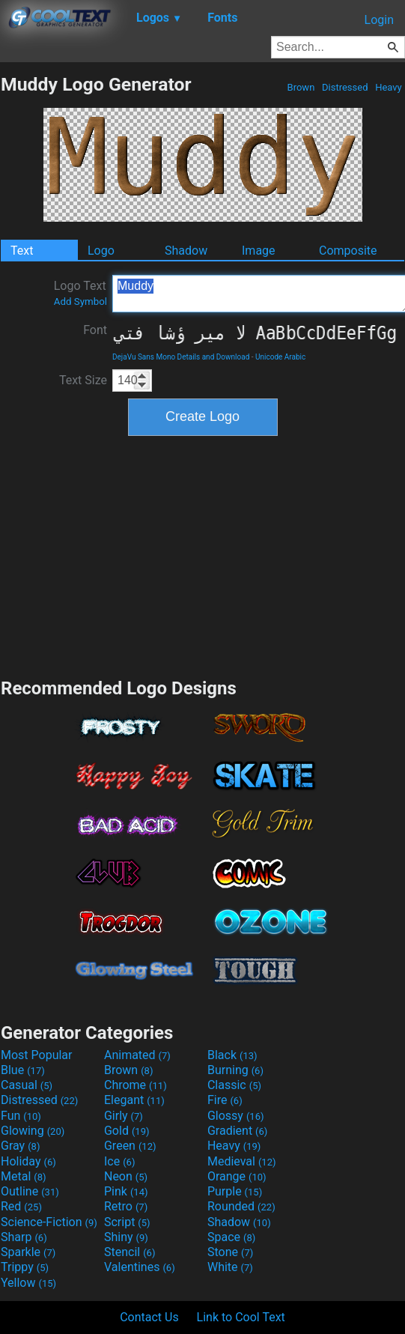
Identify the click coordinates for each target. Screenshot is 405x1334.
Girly (123, 1116)
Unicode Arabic (280, 357)
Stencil (129, 1252)
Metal (23, 1176)
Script (127, 1222)
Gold (127, 1131)
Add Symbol (80, 301)
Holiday (28, 1161)
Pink (126, 1191)
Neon (125, 1176)
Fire (225, 1100)
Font (95, 330)
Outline (30, 1191)
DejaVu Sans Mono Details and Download (180, 357)
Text (21, 250)
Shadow (186, 250)
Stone (230, 1252)
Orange (237, 1176)
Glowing (32, 1131)
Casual (26, 1085)
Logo (101, 250)
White (230, 1267)
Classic (234, 1085)
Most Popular (37, 1055)
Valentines (139, 1267)
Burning (235, 1070)
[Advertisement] (203, 555)
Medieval (241, 1161)
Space (231, 1237)
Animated (137, 1055)
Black (232, 1055)
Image (258, 250)
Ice (119, 1161)
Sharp (24, 1237)
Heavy (388, 87)
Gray (20, 1146)
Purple (234, 1191)
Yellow (28, 1283)
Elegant (134, 1100)
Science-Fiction (49, 1222)
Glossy (235, 1116)
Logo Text (80, 293)
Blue (23, 1070)
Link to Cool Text (241, 1317)
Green (130, 1146)
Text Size (83, 380)
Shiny (126, 1237)
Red (21, 1206)
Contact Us (149, 1317)
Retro (125, 1206)
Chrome (135, 1085)
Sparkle (28, 1252)
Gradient (237, 1131)
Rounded (241, 1206)
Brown (300, 87)
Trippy (25, 1267)
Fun (21, 1116)
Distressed (345, 87)
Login (379, 20)
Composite (348, 250)
